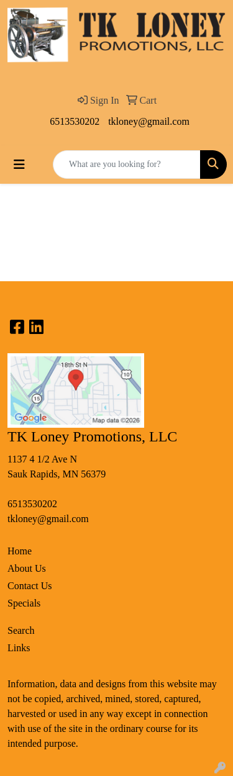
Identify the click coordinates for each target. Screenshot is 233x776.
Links (18, 648)
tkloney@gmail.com (149, 121)
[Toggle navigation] (19, 164)
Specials (23, 603)
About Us (26, 568)
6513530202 (74, 121)
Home (19, 551)
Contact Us (29, 585)
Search (21, 630)
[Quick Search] (127, 164)
